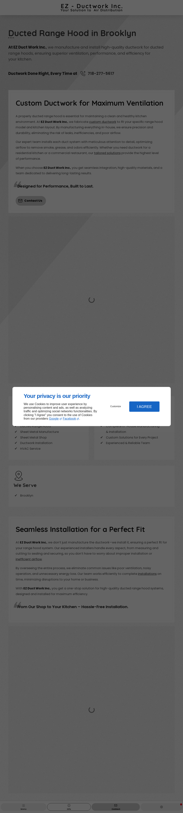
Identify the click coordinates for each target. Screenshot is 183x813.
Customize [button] (115, 406)
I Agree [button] (144, 407)
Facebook (69, 418)
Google (54, 418)
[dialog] (91, 406)
